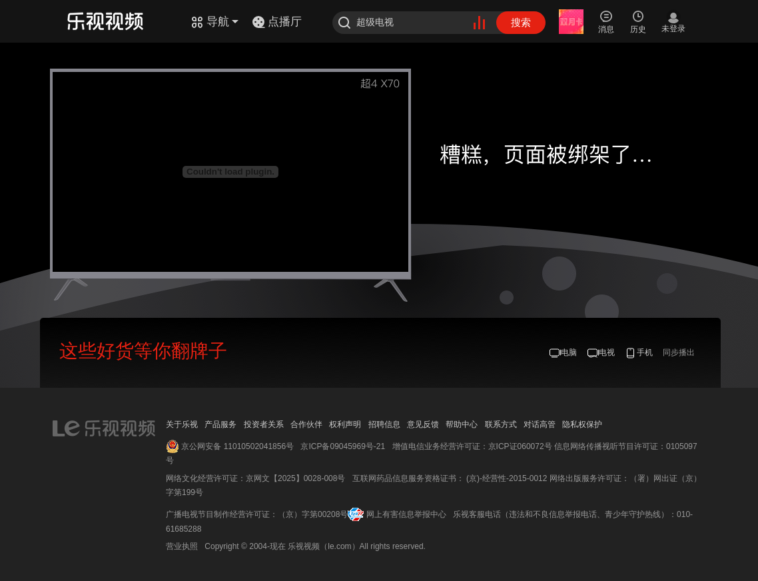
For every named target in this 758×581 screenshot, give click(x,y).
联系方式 (501, 424)
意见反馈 (423, 424)
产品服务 (220, 424)
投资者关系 (264, 424)
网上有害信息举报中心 (406, 514)
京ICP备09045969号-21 (342, 446)
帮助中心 (462, 424)
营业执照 (182, 546)
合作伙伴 (306, 424)
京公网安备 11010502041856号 (237, 446)
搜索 (521, 22)
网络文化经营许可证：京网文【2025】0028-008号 (255, 478)
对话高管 (540, 424)
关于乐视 (182, 424)
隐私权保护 (582, 424)
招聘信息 (384, 424)
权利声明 (345, 424)
